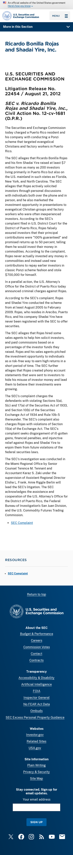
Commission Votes (36, 647)
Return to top (36, 594)
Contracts (36, 660)
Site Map (36, 778)
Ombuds (36, 711)
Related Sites (36, 741)
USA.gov (35, 748)
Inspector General (37, 697)
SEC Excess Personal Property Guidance (35, 717)
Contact (36, 654)
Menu (60, 15)
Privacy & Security (36, 772)
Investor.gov (35, 735)
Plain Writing (36, 765)
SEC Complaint (22, 523)
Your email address (36, 799)
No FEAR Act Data (36, 704)
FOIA (36, 691)
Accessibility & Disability (36, 678)
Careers (36, 640)
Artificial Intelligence (36, 684)
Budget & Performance (36, 634)
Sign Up (36, 822)
